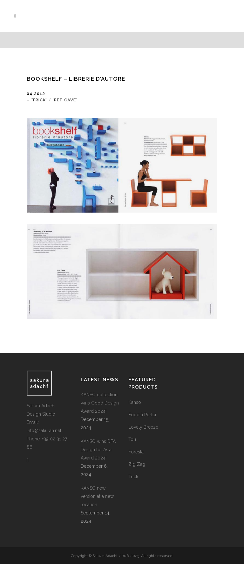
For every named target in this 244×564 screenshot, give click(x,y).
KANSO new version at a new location (97, 496)
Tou (132, 439)
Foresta (136, 451)
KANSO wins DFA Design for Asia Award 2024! (98, 449)
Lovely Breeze (143, 427)
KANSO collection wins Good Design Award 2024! (100, 403)
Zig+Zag (136, 464)
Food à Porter (142, 414)
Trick (133, 476)
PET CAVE (65, 100)
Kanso (134, 402)
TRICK (39, 100)
